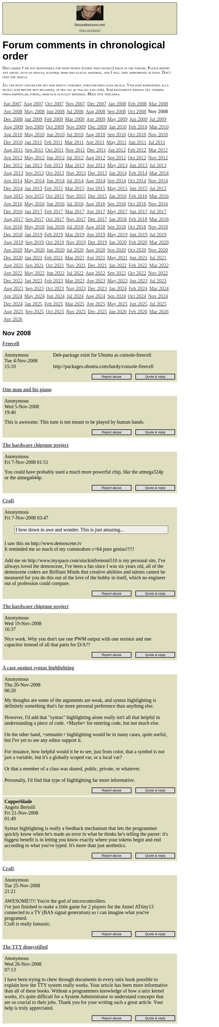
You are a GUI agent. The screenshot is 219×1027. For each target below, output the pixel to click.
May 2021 (117, 257)
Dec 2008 (13, 119)
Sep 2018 (116, 227)
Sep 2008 (116, 111)
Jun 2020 (56, 250)
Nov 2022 (158, 273)
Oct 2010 (137, 134)
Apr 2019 (95, 234)
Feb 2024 (138, 288)
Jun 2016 (56, 203)
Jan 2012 (117, 150)
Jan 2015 (33, 188)
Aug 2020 (95, 250)
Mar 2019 (74, 234)
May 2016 (34, 203)
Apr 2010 (12, 134)
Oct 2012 (137, 157)
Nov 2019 (76, 242)
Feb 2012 (137, 150)
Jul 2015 (158, 188)
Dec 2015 (97, 196)
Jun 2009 (138, 119)
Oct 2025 (55, 311)
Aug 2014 (95, 180)
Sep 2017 (34, 219)
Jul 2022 (75, 273)
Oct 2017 (55, 219)
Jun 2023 (138, 280)
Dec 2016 (13, 211)
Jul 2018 (75, 227)
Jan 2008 (117, 103)
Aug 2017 (13, 219)
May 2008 (34, 111)
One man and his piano (27, 389)
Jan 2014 (118, 173)
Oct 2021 (55, 265)
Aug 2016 (95, 203)
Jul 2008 (75, 111)
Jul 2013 (158, 165)
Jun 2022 (56, 273)
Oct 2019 (55, 242)
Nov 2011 (75, 150)
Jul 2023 (158, 280)
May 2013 (117, 165)
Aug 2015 (13, 196)
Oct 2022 (137, 273)
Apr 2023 (95, 280)
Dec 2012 (13, 165)
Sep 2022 (116, 273)
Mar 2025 (74, 304)
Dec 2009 (97, 127)
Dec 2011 (96, 150)
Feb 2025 (53, 304)
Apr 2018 (12, 227)
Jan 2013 (33, 165)
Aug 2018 (95, 227)
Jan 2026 (118, 311)
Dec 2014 (13, 188)
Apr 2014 (12, 180)
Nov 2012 (158, 157)
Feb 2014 (138, 173)
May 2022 (34, 273)
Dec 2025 (97, 311)
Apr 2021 (95, 257)
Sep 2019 (34, 242)
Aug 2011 (13, 150)
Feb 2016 (138, 196)
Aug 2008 (95, 111)
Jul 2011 (156, 142)
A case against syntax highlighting (38, 667)
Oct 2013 (55, 173)
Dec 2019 (97, 242)
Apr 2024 (12, 296)
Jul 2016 (75, 203)
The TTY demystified (25, 947)
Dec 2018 (13, 234)
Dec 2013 (97, 173)
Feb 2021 (53, 257)
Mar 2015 (74, 188)
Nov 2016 (158, 203)
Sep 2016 (116, 203)
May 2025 (117, 304)
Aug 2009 (13, 127)
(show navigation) (90, 30)
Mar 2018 (159, 219)
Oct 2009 (55, 127)
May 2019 (117, 234)
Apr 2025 (95, 304)
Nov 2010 (158, 134)
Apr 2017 (95, 211)
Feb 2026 (138, 311)
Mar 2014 (159, 173)
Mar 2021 (74, 257)
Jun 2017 (138, 211)
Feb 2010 (138, 127)
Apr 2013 (95, 165)
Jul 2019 (158, 234)
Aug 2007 (33, 103)
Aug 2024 (95, 296)
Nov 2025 (76, 311)
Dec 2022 (13, 280)
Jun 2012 (56, 157)
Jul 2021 (158, 257)
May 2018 (34, 227)
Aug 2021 (13, 265)
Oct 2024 (137, 296)
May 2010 (34, 134)
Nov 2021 (76, 265)
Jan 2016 (118, 196)
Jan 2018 (118, 219)
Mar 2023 (74, 280)
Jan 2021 (33, 257)
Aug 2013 (13, 173)
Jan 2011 (33, 142)
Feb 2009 (53, 119)
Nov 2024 (158, 296)
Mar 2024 (159, 288)
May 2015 (117, 188)
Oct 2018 (137, 227)
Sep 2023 (34, 288)
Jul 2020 (75, 250)
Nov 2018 (158, 227)
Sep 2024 (116, 296)
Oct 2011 (54, 150)
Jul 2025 (158, 304)
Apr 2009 (95, 119)
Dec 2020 (13, 257)
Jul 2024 (75, 296)
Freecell (10, 343)
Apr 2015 (95, 188)
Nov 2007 (75, 103)
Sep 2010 (116, 134)
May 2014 (34, 180)
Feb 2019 (53, 234)
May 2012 (34, 157)
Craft (8, 500)
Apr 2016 (12, 203)
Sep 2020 (116, 250)
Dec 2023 (97, 288)
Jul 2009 (158, 119)
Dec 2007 (96, 103)
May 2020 (34, 250)
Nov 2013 (76, 173)
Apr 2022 (12, 273)
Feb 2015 (53, 188)
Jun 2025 (138, 304)
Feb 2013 (53, 165)
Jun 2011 (137, 142)
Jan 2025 (33, 304)
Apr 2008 (12, 111)
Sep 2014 (116, 180)
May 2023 (117, 280)
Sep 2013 (34, 173)
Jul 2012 (75, 157)
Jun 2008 (56, 111)
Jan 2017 (33, 211)
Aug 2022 (95, 273)
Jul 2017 (158, 211)
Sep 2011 (34, 150)
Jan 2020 (118, 242)
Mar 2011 (74, 142)
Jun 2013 (138, 165)
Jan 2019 (33, 234)
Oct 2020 (137, 250)
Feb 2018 (138, 219)
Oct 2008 (137, 111)
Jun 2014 (56, 180)
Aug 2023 (13, 288)
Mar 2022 (159, 265)
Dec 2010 (13, 142)
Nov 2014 (158, 180)
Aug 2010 (95, 134)
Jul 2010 (75, 134)
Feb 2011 (53, 142)
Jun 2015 (138, 188)
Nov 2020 (158, 250)
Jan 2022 (118, 265)
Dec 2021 (97, 265)
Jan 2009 (33, 119)
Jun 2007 (12, 103)
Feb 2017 (53, 211)
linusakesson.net (90, 25)
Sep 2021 (34, 265)
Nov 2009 (76, 127)
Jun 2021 (138, 257)
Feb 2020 (138, 242)
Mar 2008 (158, 103)
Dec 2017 (97, 219)
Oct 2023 (55, 288)
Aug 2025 (13, 311)
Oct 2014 (137, 180)
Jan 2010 (118, 127)
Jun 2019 (138, 234)
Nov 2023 (76, 288)
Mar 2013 (74, 165)
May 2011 (116, 142)
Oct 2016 (137, 203)
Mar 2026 (159, 311)
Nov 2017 (76, 219)
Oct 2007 (54, 103)
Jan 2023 (33, 280)
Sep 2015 (34, 196)
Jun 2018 (56, 227)
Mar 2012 (158, 150)
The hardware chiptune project (35, 445)
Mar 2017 (74, 211)
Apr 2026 (12, 319)
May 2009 (117, 119)
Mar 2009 (74, 119)
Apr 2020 (12, 250)
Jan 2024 (118, 288)
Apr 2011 (95, 142)
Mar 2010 (159, 127)
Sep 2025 (34, 311)
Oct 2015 (55, 196)
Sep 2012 (116, 157)
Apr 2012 (12, 157)
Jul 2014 (75, 180)
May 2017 (117, 211)
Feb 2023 (53, 280)
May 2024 (34, 296)
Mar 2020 (159, 242)
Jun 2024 (56, 296)
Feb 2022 (138, 265)
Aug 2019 (13, 242)
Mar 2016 (159, 196)
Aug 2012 (95, 157)
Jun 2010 (56, 134)
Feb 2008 (137, 103)
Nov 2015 (76, 196)
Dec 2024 (13, 304)
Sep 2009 (34, 127)
